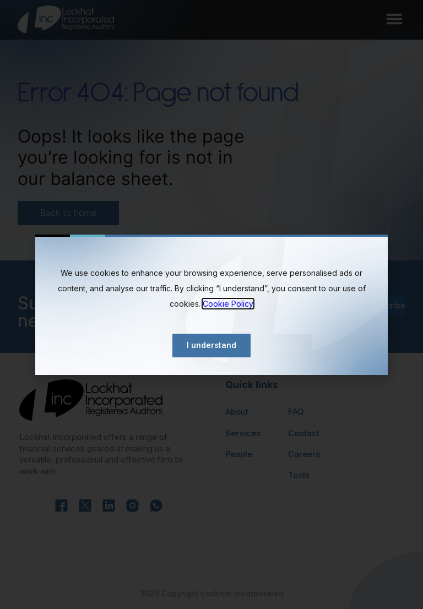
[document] (211, 304)
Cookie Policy (228, 303)
